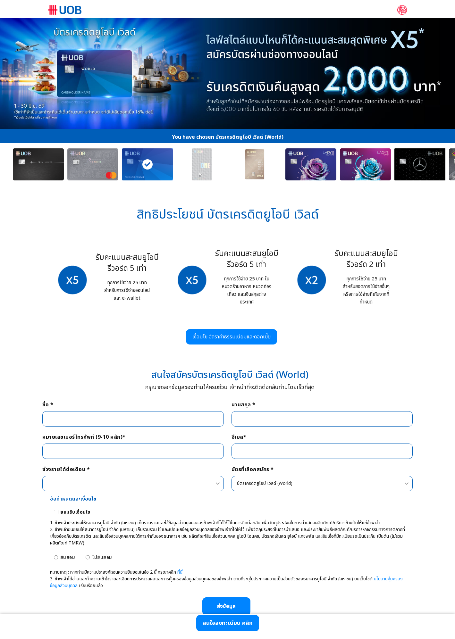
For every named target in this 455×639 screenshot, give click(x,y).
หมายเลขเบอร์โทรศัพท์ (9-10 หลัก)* (84, 437)
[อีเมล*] (322, 451)
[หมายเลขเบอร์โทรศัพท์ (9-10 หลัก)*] (132, 451)
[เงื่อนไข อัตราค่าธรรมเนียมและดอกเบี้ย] (231, 336)
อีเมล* (239, 437)
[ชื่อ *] (132, 419)
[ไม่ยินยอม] (88, 557)
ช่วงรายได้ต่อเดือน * (66, 469)
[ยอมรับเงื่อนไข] (56, 512)
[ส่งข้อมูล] (226, 606)
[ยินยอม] (56, 557)
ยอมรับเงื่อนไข (75, 512)
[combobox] (132, 483)
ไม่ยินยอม (102, 557)
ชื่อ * (47, 405)
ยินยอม (67, 557)
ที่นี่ (179, 572)
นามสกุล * (244, 405)
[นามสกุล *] (322, 419)
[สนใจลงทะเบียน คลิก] (227, 623)
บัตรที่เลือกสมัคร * (253, 469)
